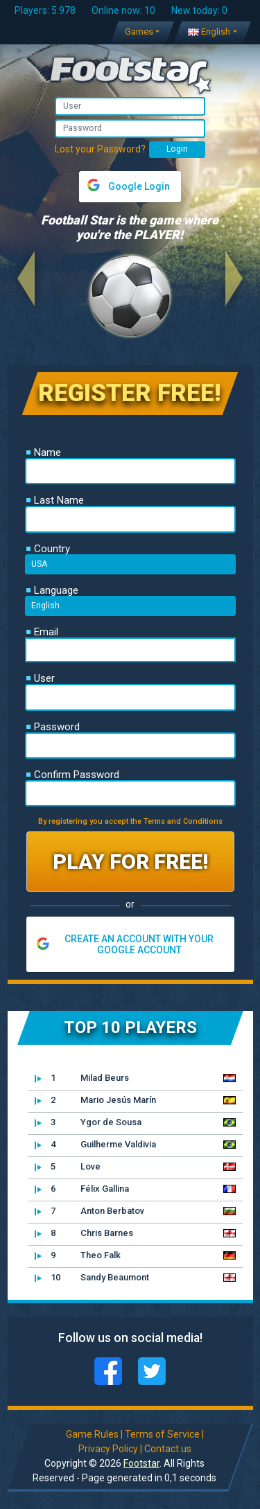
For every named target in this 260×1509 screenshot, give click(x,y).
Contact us (167, 1448)
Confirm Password (72, 774)
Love (68, 1166)
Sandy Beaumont (92, 1277)
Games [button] (139, 31)
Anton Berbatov (89, 1211)
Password (53, 726)
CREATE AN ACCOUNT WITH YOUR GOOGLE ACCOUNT (139, 944)
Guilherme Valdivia (95, 1144)
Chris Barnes (84, 1233)
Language (52, 590)
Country (48, 548)
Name (43, 452)
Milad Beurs (82, 1078)
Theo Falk (78, 1255)
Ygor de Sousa (88, 1122)
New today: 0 (199, 10)
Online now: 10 (123, 10)
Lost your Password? (100, 149)
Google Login (139, 186)
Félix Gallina (82, 1188)
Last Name (55, 500)
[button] (26, 278)
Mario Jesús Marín (95, 1100)
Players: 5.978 (45, 10)
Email (42, 631)
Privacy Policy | (110, 1448)
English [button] (209, 31)
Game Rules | (94, 1434)
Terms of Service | (164, 1434)
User (40, 678)
